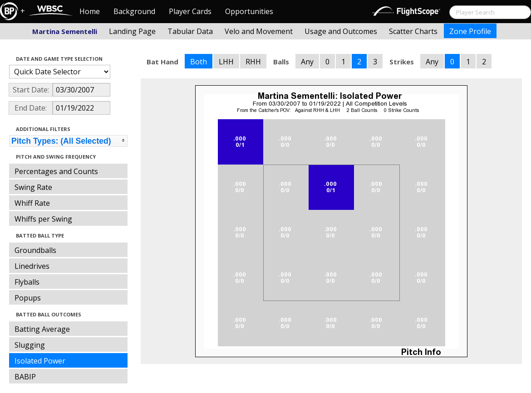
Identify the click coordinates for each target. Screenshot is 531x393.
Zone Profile (470, 31)
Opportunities (249, 11)
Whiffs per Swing (43, 219)
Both (198, 62)
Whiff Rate (32, 203)
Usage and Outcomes (341, 31)
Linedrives (32, 266)
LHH (226, 62)
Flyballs (27, 282)
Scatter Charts (413, 31)
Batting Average (42, 329)
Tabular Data (190, 31)
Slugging (30, 345)
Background (134, 11)
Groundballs (35, 250)
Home (89, 11)
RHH (253, 62)
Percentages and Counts (56, 171)
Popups (28, 298)
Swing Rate (33, 187)
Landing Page (132, 31)
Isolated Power (40, 361)
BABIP (25, 377)
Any (307, 62)
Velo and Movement (259, 31)
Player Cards (190, 11)
